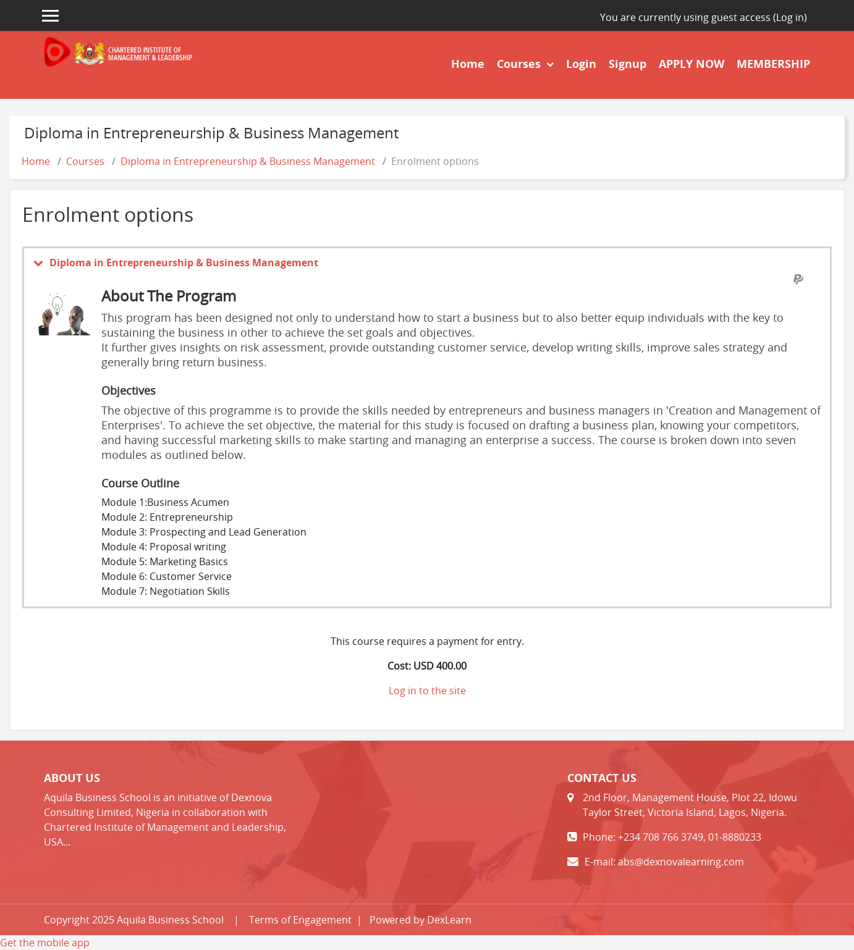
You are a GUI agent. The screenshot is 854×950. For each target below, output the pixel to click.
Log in (790, 17)
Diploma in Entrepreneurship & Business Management (247, 161)
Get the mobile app (45, 942)
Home (467, 64)
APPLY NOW (691, 64)
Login (581, 64)
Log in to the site (427, 690)
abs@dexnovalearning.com (681, 861)
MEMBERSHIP (773, 64)
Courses (520, 64)
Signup (627, 64)
